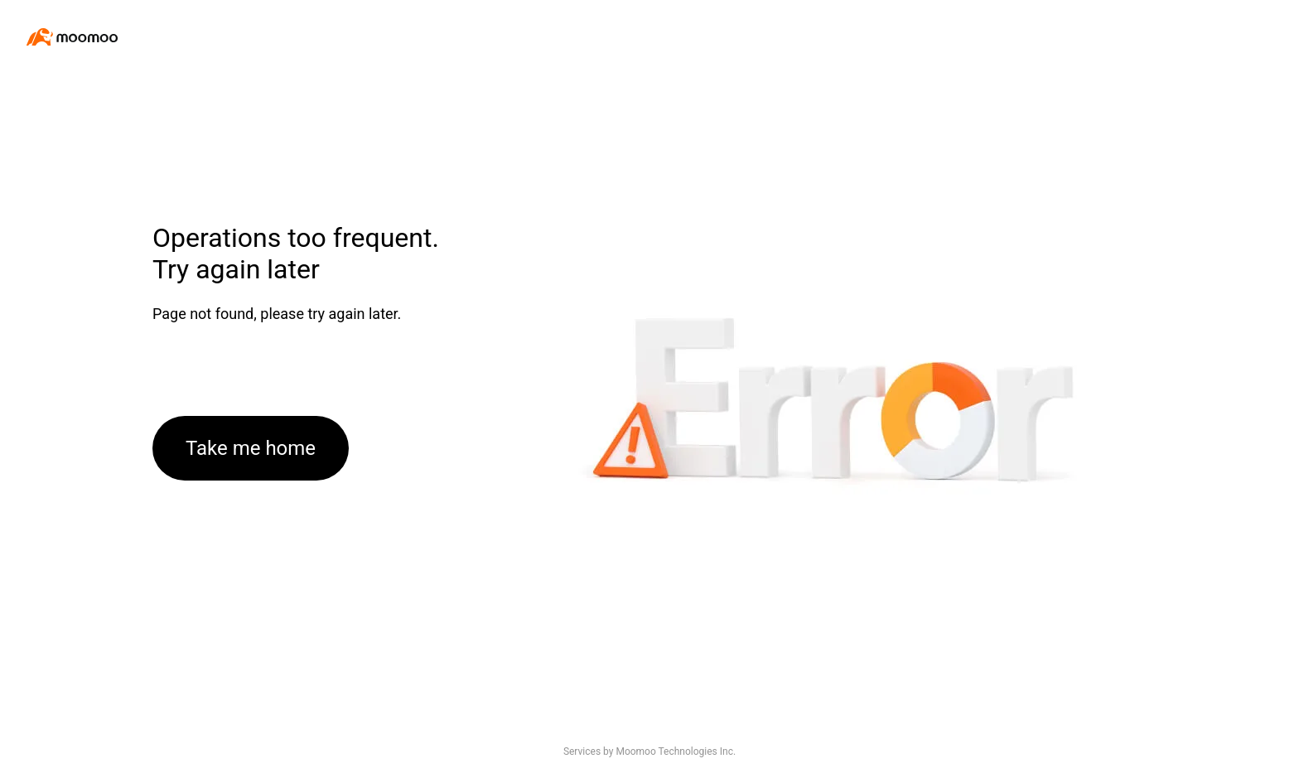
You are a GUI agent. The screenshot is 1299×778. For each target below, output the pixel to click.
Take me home (251, 448)
